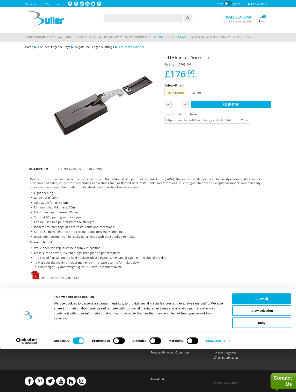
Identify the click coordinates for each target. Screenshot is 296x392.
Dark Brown (176, 93)
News (46, 3)
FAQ (58, 3)
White (197, 93)
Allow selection (261, 354)
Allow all (262, 341)
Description (38, 169)
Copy (244, 120)
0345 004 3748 (238, 17)
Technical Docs (68, 169)
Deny (262, 365)
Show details (215, 384)
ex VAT (236, 3)
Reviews (95, 169)
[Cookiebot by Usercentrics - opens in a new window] (27, 384)
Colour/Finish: (174, 85)
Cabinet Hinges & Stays (54, 47)
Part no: (169, 64)
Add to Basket (231, 104)
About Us (30, 3)
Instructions (49, 278)
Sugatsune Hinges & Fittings (94, 47)
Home (29, 47)
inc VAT (219, 3)
